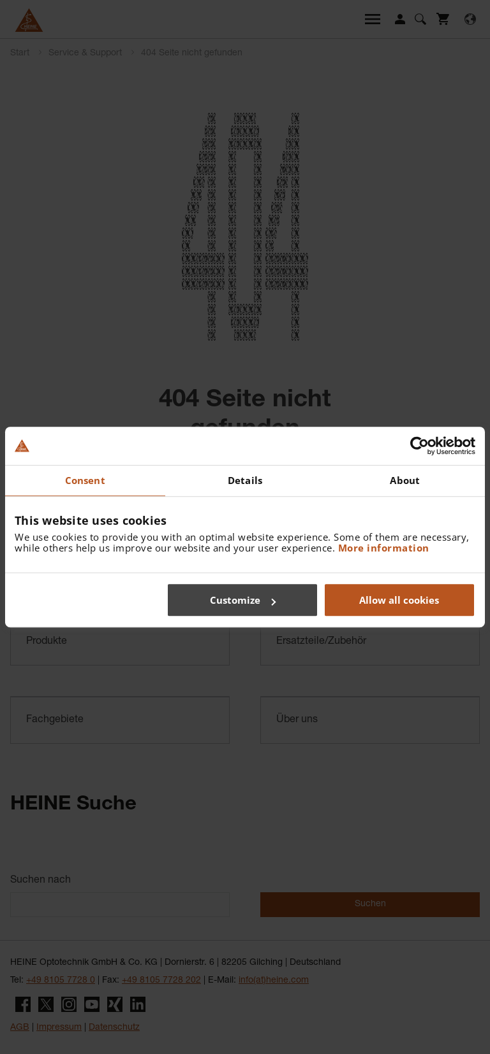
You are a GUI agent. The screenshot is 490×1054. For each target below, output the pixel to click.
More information (383, 547)
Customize (243, 600)
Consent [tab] (85, 480)
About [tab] (405, 480)
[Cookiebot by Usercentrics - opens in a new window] (419, 445)
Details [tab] (245, 480)
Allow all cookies (399, 600)
